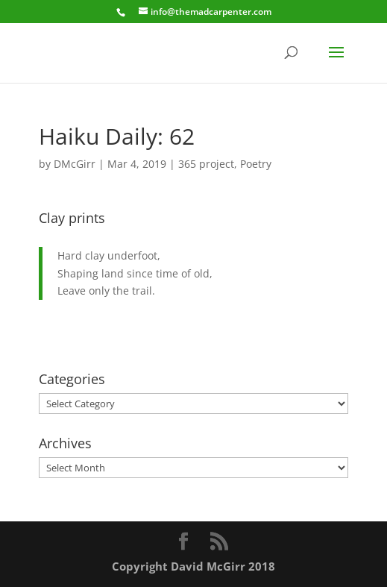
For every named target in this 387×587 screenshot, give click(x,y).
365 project (206, 164)
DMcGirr (74, 164)
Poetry (255, 164)
